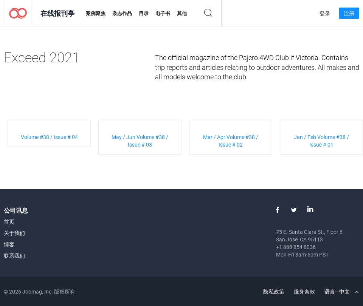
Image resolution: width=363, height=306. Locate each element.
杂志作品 (122, 13)
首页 (9, 221)
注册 (349, 13)
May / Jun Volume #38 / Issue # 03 (140, 140)
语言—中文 (341, 291)
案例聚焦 (95, 13)
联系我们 (14, 255)
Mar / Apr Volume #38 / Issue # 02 (230, 140)
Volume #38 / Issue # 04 (49, 137)
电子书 (162, 13)
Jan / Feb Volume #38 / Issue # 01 (321, 140)
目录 (144, 13)
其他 (182, 13)
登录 (325, 13)
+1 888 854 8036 (296, 246)
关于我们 (14, 232)
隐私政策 (273, 291)
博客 (9, 244)
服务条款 (304, 291)
